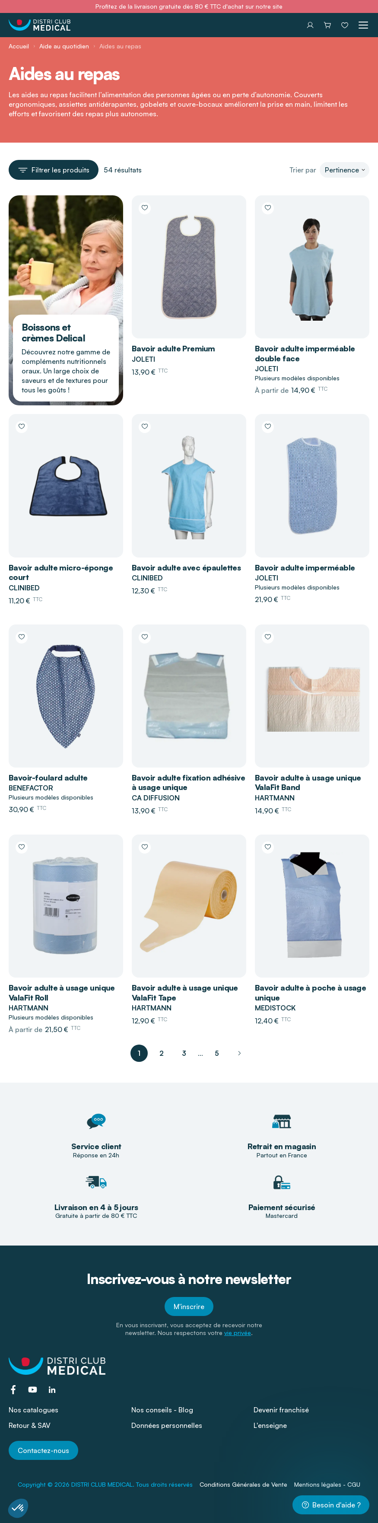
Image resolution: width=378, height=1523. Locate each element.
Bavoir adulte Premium (173, 348)
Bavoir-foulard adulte (48, 777)
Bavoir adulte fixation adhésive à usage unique (188, 782)
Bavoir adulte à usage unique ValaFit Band (308, 782)
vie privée (237, 1332)
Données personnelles (166, 1425)
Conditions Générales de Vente (243, 1484)
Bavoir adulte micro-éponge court (61, 572)
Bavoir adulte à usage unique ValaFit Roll (62, 992)
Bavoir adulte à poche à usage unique (310, 992)
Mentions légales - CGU (327, 1484)
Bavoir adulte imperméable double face (305, 353)
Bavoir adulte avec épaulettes (186, 567)
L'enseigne (270, 1425)
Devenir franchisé (281, 1409)
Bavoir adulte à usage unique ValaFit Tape (185, 992)
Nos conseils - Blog (162, 1409)
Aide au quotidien (64, 46)
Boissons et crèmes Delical (53, 332)
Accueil (19, 46)
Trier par (302, 170)
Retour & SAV (30, 1425)
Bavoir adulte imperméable (305, 567)
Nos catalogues (33, 1409)
